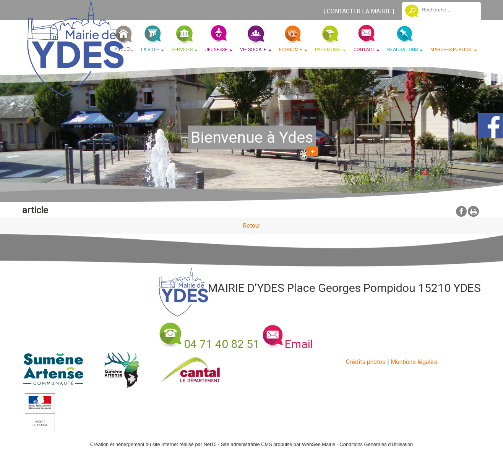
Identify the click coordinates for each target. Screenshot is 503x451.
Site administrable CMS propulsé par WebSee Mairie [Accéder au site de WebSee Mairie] (278, 444)
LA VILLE (150, 49)
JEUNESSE (216, 49)
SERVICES (182, 49)
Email (299, 344)
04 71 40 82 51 (222, 344)
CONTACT (364, 49)
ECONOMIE (290, 49)
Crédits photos (366, 362)
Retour (251, 225)
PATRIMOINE (328, 49)
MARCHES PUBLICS (451, 49)
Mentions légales (414, 362)
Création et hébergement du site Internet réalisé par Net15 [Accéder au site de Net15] (153, 444)
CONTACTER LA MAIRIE (359, 11)
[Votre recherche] (448, 9)
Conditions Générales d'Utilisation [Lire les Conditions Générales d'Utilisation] (376, 444)
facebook (461, 211)
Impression (473, 211)
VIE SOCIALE (253, 49)
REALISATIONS (402, 49)
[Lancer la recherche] (412, 12)
